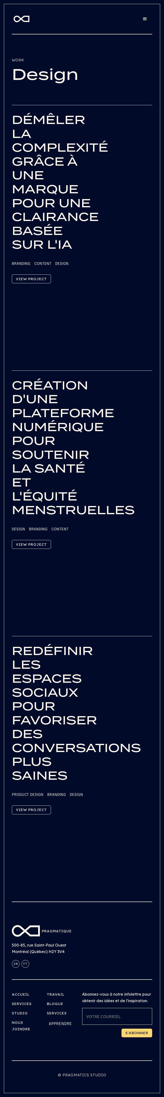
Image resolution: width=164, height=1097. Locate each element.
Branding (21, 264)
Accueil (20, 994)
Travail (55, 994)
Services (22, 1003)
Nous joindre (21, 1025)
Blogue (55, 1003)
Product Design (27, 795)
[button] (145, 19)
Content (42, 264)
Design (62, 264)
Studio (20, 1013)
